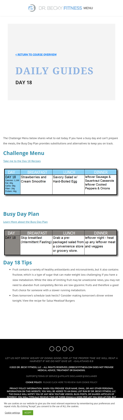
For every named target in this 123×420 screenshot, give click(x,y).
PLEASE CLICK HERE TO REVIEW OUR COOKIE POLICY (70, 382)
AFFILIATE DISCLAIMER (70, 376)
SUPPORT (31, 376)
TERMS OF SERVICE (47, 376)
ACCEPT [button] (27, 412)
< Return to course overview (36, 54)
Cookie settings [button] (12, 412)
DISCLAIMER (90, 376)
